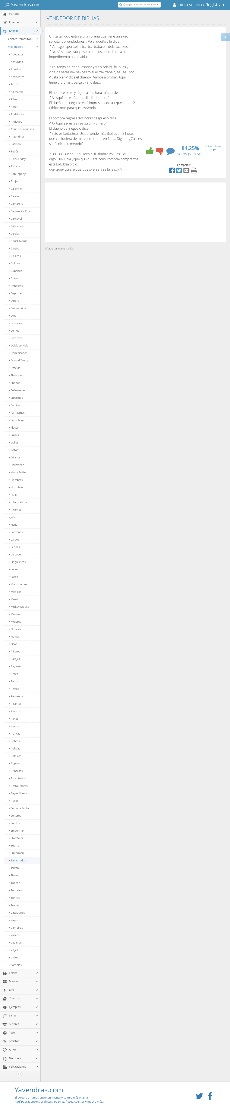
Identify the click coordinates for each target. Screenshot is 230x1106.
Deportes (15, 293)
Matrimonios (18, 584)
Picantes (15, 704)
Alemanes (16, 92)
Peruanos (16, 696)
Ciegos (14, 248)
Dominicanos (18, 353)
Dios (12, 315)
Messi (13, 599)
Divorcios (15, 338)
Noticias (15, 629)
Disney (14, 330)
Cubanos (15, 271)
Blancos (15, 166)
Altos (13, 99)
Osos (13, 644)
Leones (14, 547)
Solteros (15, 816)
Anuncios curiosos (21, 129)
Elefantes (15, 375)
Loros (13, 577)
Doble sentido (18, 345)
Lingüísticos (17, 562)
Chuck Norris (18, 241)
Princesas (16, 771)
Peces (13, 674)
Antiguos (15, 121)
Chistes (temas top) (23, 39)
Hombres (16, 480)
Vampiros (16, 927)
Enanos (14, 383)
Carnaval (15, 218)
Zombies (15, 965)
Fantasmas (17, 413)
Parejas (14, 659)
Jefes (12, 517)
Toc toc (14, 883)
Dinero (14, 301)
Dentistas (16, 286)
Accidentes (16, 77)
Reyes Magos (18, 793)
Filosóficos (16, 420)
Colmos (14, 263)
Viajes (13, 950)
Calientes (15, 189)
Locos (13, 569)
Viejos (13, 957)
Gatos (13, 450)
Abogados (16, 54)
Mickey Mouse (19, 607)
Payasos (15, 666)
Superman (16, 853)
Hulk (13, 495)
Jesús (13, 524)
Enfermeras (17, 390)
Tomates (15, 890)
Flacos (14, 427)
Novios (14, 636)
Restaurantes (18, 786)
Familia (14, 405)
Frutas (14, 435)
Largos (14, 539)
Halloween (16, 465)
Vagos (13, 920)
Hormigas (16, 487)
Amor (13, 107)
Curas (13, 278)
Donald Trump (19, 360)
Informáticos (18, 502)
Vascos (14, 935)
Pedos (14, 681)
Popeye (14, 763)
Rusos (13, 801)
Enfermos (16, 398)
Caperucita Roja (20, 211)
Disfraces (15, 323)
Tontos (14, 898)
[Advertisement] (135, 212)
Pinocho (15, 711)
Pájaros (14, 651)
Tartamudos (17, 860)
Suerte (14, 845)
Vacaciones (17, 913)
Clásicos (15, 256)
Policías (14, 748)
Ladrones (16, 532)
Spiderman (17, 830)
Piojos (13, 718)
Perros (14, 689)
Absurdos (16, 62)
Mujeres (15, 621)
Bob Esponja (17, 174)
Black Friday (17, 159)
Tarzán (14, 868)
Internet (15, 510)
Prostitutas (17, 778)
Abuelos (15, 69)
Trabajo (14, 905)
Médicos (15, 592)
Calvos (14, 196)
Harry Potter (18, 472)
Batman (15, 144)
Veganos (15, 942)
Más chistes (20, 47)
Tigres (13, 875)
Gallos (13, 442)
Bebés (13, 151)
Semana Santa (19, 808)
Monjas (14, 614)
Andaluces (16, 114)
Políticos (15, 756)
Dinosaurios (17, 308)
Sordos (14, 823)
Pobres (14, 741)
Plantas (14, 733)
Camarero (16, 204)
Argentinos (17, 136)
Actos (13, 84)
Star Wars (16, 838)
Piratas (14, 726)
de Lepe (15, 554)
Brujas (14, 181)
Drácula (14, 368)
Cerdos (14, 233)
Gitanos (15, 457)
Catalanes (16, 226)
